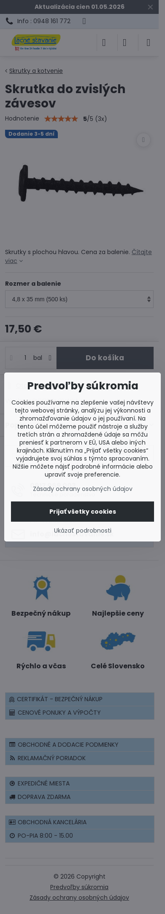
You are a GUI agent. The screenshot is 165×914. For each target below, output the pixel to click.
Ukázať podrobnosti (82, 531)
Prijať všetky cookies (82, 511)
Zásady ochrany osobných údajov (83, 489)
